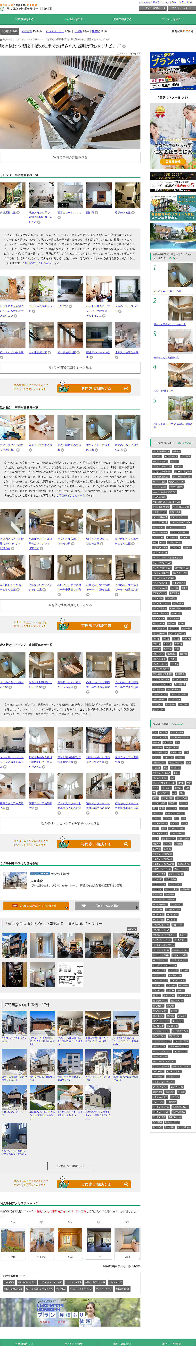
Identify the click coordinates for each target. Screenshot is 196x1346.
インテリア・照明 (176, 828)
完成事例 (27, 31)
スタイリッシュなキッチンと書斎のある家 (12, 762)
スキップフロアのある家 (181, 522)
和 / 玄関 (184, 970)
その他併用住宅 (173, 689)
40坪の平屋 (157, 705)
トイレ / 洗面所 (159, 874)
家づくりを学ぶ (171, 19)
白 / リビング (158, 1026)
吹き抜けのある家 (160, 548)
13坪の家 (167, 644)
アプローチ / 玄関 (160, 753)
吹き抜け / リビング (161, 1021)
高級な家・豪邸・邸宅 (162, 472)
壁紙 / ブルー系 (184, 996)
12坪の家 (178, 644)
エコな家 (174, 588)
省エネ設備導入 (159, 634)
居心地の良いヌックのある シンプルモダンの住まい (42, 1114)
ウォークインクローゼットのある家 (167, 558)
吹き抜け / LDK (175, 975)
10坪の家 (186, 639)
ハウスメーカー (55, 31)
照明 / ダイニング (160, 1056)
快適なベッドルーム (179, 517)
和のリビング (158, 654)
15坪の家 (167, 649)
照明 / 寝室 (175, 1097)
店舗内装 (156, 844)
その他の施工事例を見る (70, 1166)
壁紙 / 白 (180, 991)
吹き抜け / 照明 (159, 970)
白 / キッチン (158, 1072)
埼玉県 (181, 623)
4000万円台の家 (176, 487)
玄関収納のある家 (182, 568)
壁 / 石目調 (182, 1016)
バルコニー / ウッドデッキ (163, 945)
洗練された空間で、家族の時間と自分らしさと (40, 217)
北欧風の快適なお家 (127, 352)
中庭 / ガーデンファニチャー (164, 935)
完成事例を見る (24, 19)
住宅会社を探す (73, 19)
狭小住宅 (176, 451)
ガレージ (183, 803)
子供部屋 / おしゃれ (161, 1112)
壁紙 (164, 828)
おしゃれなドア (168, 839)
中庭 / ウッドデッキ (161, 925)
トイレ (176, 773)
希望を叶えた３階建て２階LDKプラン (70, 1077)
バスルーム (175, 768)
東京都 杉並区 (158, 618)
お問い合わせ (186, 2)
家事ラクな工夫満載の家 (166, 357)
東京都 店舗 (158, 598)
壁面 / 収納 (157, 894)
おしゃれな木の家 (160, 588)
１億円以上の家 (159, 497)
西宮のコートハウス (69, 212)
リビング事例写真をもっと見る (70, 367)
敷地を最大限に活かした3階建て (126, 1077)
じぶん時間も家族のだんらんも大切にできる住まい (12, 311)
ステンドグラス (177, 834)
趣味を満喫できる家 (161, 507)
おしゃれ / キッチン (161, 1066)
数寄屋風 (167, 818)
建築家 (96, 31)
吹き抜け (178, 788)
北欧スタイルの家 (180, 573)
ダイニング (168, 758)
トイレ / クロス (159, 884)
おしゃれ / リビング (180, 1031)
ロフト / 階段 (158, 920)
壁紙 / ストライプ (160, 1011)
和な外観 (183, 654)
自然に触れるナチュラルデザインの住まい (70, 1112)
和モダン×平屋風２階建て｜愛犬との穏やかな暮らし (42, 1040)
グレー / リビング (181, 1041)
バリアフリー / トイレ (176, 527)
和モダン (172, 659)
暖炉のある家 (123, 212)
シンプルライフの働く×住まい (14, 1038)
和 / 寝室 (181, 1092)
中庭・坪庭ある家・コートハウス (166, 502)
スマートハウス (159, 629)
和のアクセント (159, 659)
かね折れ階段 (167, 798)
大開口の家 (175, 548)
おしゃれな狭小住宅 (177, 634)
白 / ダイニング (159, 1046)
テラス (155, 788)
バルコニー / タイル (161, 950)
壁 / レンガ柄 (158, 1016)
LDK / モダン (158, 985)
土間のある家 (175, 512)
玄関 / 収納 (185, 889)
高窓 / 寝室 (171, 1102)
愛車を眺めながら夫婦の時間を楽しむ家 (14, 1077)
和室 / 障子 (157, 1127)
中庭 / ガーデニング (161, 930)
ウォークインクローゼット (164, 783)
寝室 (188, 763)
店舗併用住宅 (180, 684)
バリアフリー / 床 (160, 532)
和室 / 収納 (169, 1127)
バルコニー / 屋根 (179, 955)
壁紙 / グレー (168, 996)
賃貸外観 (156, 849)
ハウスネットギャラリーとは (154, 2)
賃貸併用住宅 (158, 689)
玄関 (177, 742)
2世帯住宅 (157, 456)
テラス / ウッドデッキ (162, 940)
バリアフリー (158, 527)
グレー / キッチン (174, 1072)
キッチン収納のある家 (162, 568)
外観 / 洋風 (167, 742)
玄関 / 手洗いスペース (162, 869)
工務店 (78, 31)
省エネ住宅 (173, 629)
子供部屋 (174, 664)
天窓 (187, 788)
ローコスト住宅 (159, 482)
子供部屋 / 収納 (178, 1112)
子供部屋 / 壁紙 (159, 1117)
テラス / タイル (180, 940)
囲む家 (90, 212)
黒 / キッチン (158, 1077)
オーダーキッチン (180, 679)
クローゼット (176, 904)
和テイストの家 (174, 542)
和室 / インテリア (172, 1122)
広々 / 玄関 (173, 970)
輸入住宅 (187, 548)
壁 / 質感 (170, 1016)
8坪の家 (166, 639)
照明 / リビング (175, 1036)
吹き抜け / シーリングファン (164, 965)
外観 (155, 732)
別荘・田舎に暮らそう (182, 477)
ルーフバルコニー (160, 960)
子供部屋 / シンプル (161, 1107)
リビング (156, 758)
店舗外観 (178, 844)
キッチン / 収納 (171, 889)
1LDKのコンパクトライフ (14, 1112)
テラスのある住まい (161, 583)
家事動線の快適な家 (161, 477)
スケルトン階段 (159, 803)
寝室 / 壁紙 (169, 1092)
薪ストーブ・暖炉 (160, 834)
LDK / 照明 (171, 985)
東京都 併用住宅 (159, 608)
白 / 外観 (163, 732)
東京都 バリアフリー (161, 603)
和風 (162, 808)
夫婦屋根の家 (8, 212)
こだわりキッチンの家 (162, 467)
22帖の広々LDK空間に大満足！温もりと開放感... (14, 1151)
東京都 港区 (176, 613)
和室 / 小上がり (184, 1127)
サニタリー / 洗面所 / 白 (162, 854)
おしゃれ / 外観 (177, 732)
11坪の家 (156, 644)
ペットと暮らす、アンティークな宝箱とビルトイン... (98, 311)
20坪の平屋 (183, 705)
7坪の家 (156, 639)
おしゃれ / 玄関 (171, 747)
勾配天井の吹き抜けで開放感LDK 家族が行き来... (40, 762)
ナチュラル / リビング (162, 1041)
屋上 (155, 808)
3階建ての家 (158, 537)
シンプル (183, 808)
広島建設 (36, 881)
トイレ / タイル (175, 884)
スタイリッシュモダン (175, 813)
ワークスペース (159, 699)
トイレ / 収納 (170, 879)
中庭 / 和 (183, 935)
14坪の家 (156, 649)
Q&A (174, 2)
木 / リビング (172, 1026)
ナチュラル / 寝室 (160, 1097)
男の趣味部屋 (174, 699)
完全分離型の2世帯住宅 (162, 674)
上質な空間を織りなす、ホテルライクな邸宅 (98, 1038)
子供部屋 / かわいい (180, 1107)
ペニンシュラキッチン (162, 684)
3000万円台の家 (159, 487)
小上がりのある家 (160, 522)
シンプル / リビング (161, 1031)
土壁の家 (62, 306)
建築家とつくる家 (176, 482)
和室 (177, 649)
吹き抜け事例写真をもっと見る (70, 605)
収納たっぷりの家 (160, 553)
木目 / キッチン (173, 1077)
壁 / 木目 (174, 1011)
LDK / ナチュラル (160, 980)
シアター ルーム (159, 512)
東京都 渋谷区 (158, 623)
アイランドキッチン (161, 679)
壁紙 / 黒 (156, 996)
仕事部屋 (174, 823)
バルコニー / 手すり (180, 950)
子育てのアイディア (161, 669)
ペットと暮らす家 (160, 517)
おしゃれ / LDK (159, 975)
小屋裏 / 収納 (158, 915)
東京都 (184, 588)
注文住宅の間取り (160, 461)
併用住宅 (178, 467)
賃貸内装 (167, 844)
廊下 (176, 818)
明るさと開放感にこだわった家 (170, 324)
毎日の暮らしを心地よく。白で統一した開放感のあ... (126, 1040)
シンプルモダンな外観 (180, 737)
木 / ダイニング (180, 1051)
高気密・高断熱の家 (161, 451)
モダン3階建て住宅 (163, 390)
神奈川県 (171, 623)
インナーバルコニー (179, 960)
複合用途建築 (183, 839)
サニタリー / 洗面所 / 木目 (163, 864)
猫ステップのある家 (12, 352)
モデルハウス (172, 537)
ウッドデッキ (163, 793)
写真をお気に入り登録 (107, 905)
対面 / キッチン (159, 763)
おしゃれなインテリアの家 (164, 578)
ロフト (181, 783)
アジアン (156, 818)
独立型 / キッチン (176, 763)
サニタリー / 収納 (181, 869)
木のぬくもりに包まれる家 (167, 291)
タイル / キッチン (160, 1087)
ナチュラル (171, 808)
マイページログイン (182, 8)
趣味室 (184, 823)
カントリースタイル (179, 694)
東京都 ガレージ (159, 593)
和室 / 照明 (157, 1122)
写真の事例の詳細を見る (70, 157)
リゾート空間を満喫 (183, 472)
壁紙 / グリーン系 (160, 1001)
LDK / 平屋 (183, 985)
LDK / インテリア (178, 980)
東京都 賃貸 (171, 598)
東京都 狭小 (178, 603)
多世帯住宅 (180, 674)
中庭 (189, 783)
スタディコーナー (160, 823)
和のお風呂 (171, 654)
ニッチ (155, 839)
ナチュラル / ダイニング (178, 1046)
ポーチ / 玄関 (176, 753)
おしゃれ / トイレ (160, 778)
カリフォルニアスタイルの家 (98, 1077)
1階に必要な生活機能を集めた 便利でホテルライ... (98, 1114)
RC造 (162, 542)
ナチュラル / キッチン (181, 1066)
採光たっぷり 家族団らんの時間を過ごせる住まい (70, 1040)
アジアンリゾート (160, 694)
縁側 (174, 793)
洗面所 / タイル (184, 864)
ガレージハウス (171, 456)
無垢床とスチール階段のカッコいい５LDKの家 (12, 543)
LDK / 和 (170, 991)
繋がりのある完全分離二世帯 (42, 1077)
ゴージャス (157, 813)
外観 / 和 (156, 742)
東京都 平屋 (174, 593)
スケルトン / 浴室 (176, 874)
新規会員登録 (153, 8)
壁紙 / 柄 (170, 1006)
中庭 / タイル (177, 925)
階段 (182, 793)
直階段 (155, 798)
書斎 (183, 818)
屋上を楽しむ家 (179, 583)
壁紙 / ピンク (158, 1006)
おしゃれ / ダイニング (162, 1051)
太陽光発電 (186, 629)
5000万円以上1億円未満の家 (164, 492)
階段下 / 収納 (172, 915)
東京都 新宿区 (173, 618)
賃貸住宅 (174, 461)
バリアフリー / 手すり (179, 532)
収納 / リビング (159, 1036)
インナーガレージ (160, 664)
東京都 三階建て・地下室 (180, 608)
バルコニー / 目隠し (161, 955)
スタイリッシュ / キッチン (163, 1082)
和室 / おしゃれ (175, 1117)
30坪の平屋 (170, 705)
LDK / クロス (158, 991)
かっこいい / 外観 (160, 737)
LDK (186, 752)
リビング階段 (181, 798)
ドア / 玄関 (157, 747)
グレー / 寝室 (158, 1102)
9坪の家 (176, 639)
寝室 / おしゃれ (177, 1087)
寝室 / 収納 (169, 894)
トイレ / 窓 (157, 879)
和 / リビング (177, 1021)
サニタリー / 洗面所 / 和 (162, 859)
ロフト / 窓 (171, 920)
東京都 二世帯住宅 (160, 613)
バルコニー (166, 788)
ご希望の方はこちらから (36, 263)
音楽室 (155, 828)
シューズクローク (160, 904)
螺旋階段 (172, 803)
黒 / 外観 (167, 849)
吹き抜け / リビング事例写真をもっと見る (70, 823)
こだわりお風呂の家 (181, 507)
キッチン (180, 758)
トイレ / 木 (157, 889)
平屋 (155, 542)
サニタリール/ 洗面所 (161, 773)
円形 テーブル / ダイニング (164, 1061)
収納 (172, 778)
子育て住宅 (185, 456)
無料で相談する (122, 19)
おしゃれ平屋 (158, 710)
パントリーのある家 (161, 573)
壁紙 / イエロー (177, 1001)
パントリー (157, 910)
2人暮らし (185, 537)
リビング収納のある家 (162, 563)
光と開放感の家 (38, 352)
